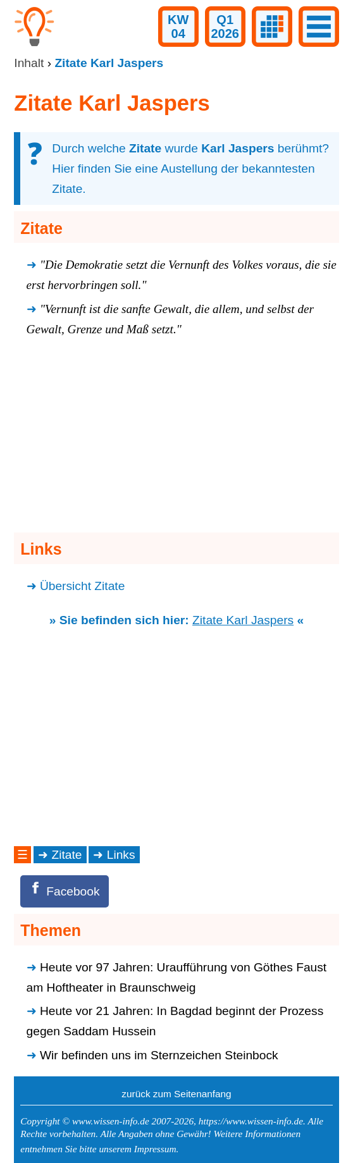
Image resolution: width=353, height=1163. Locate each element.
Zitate (67, 854)
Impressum (155, 1148)
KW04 (178, 26)
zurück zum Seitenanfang (176, 1093)
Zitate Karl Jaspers (243, 620)
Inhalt (29, 63)
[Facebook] (64, 891)
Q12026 (225, 26)
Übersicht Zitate (82, 586)
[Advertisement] (176, 438)
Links (121, 854)
